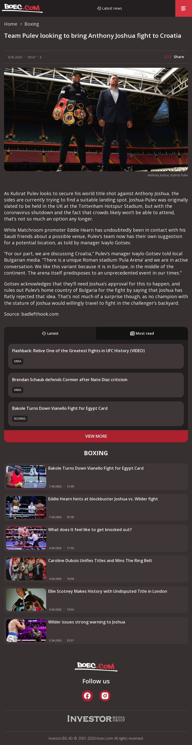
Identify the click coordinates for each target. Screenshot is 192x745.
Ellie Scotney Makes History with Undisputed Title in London (107, 591)
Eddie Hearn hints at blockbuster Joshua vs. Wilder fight (103, 499)
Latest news (112, 8)
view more (96, 436)
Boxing (20, 418)
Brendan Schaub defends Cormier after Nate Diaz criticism (69, 379)
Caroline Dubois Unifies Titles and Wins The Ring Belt (100, 560)
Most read (142, 333)
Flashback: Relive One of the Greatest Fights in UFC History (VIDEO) (78, 350)
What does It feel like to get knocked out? (90, 529)
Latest (50, 333)
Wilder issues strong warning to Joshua (86, 622)
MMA (17, 361)
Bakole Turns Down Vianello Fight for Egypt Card (60, 408)
